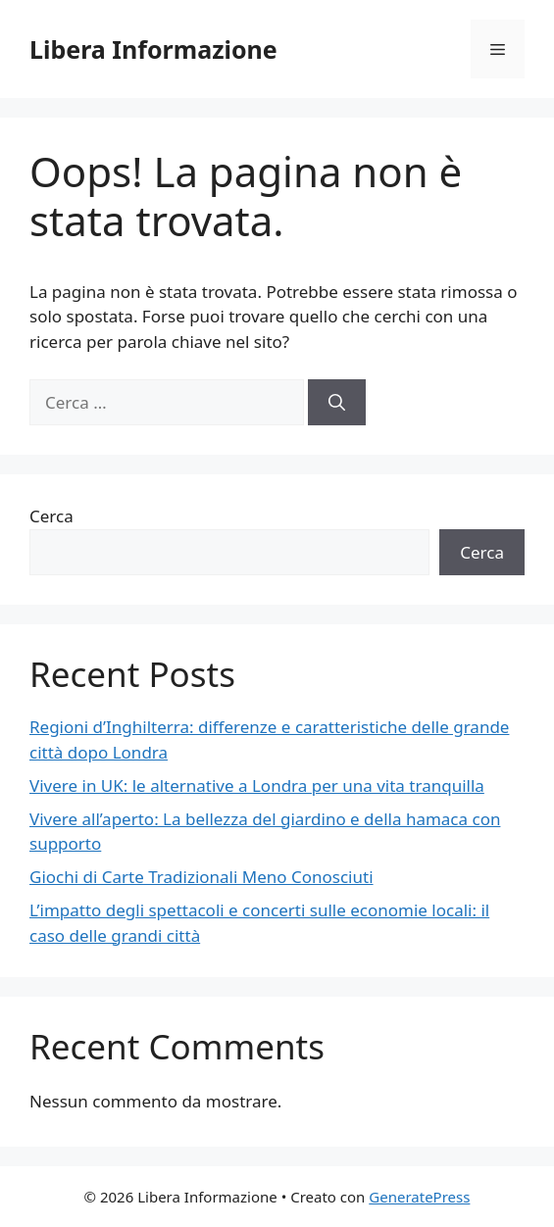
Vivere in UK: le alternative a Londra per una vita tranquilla (256, 785)
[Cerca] (337, 402)
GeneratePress (419, 1196)
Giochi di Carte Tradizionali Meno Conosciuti (201, 876)
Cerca (51, 516)
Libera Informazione (153, 49)
